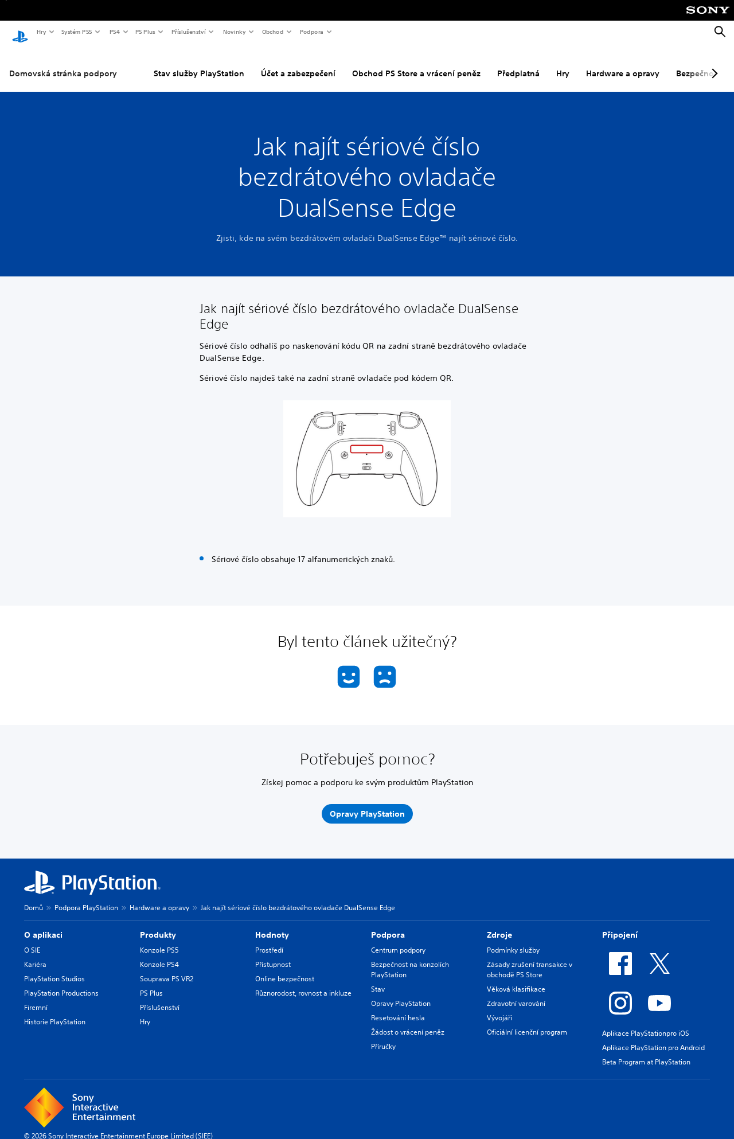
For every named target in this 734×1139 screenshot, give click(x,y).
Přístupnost (273, 954)
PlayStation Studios (54, 968)
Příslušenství (188, 32)
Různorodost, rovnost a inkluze (303, 983)
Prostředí (269, 940)
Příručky (383, 1036)
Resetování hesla (398, 1007)
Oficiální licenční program (527, 1022)
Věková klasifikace (516, 979)
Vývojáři (499, 1007)
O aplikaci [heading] (43, 924)
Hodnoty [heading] (272, 924)
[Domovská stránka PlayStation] (20, 32)
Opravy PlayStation (401, 993)
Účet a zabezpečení (298, 62)
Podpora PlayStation (86, 897)
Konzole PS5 (159, 940)
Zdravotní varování (516, 993)
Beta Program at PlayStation (646, 1051)
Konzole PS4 (159, 954)
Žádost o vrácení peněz (407, 1022)
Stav (378, 979)
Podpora (311, 32)
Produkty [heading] (158, 924)
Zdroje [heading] (499, 924)
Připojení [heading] (620, 924)
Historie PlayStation (54, 1011)
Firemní (36, 997)
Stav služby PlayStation (199, 62)
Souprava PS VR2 (166, 968)
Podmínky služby (513, 940)
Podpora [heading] (388, 924)
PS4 (114, 32)
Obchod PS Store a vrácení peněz (416, 62)
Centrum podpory (398, 940)
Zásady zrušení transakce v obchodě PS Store (529, 959)
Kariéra (35, 954)
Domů (33, 897)
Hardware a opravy (622, 62)
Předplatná (518, 62)
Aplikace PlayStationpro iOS (645, 1023)
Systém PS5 (76, 32)
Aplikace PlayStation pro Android (653, 1037)
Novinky (233, 32)
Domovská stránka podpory (63, 62)
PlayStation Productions (61, 983)
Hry (41, 32)
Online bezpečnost (284, 968)
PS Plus (145, 32)
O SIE (32, 940)
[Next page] (713, 62)
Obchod (272, 32)
